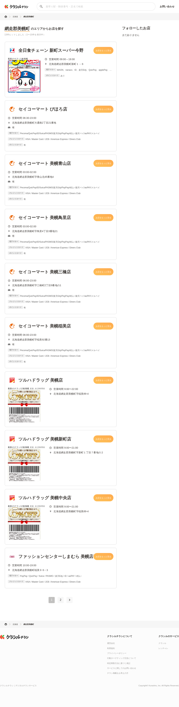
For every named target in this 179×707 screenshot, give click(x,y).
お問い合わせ (167, 6)
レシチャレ (163, 648)
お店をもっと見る (103, 50)
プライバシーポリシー (116, 653)
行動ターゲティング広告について (121, 658)
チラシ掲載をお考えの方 (117, 673)
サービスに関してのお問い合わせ (121, 668)
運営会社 (111, 643)
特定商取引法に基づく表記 (118, 663)
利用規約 (111, 648)
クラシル (162, 643)
